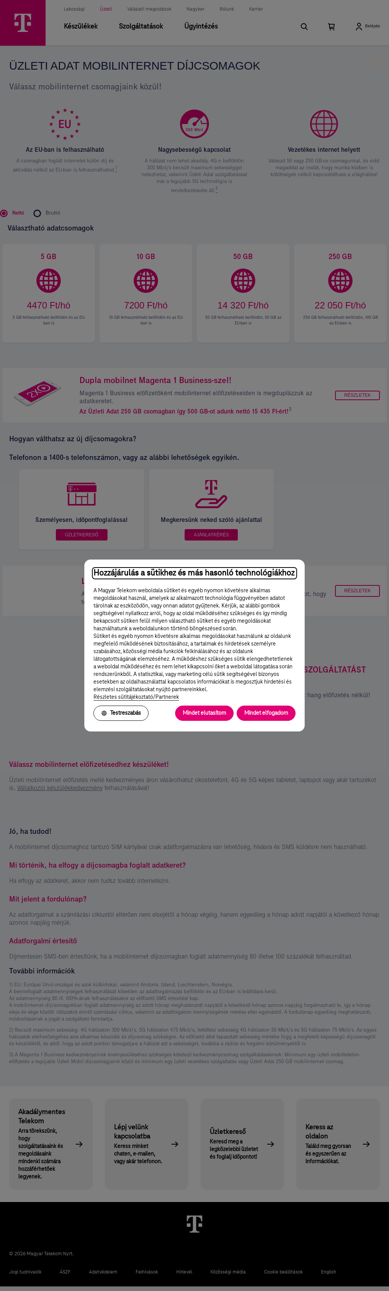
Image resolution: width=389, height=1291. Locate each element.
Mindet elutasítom (204, 713)
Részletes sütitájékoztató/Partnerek (136, 697)
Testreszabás (121, 713)
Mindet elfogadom (266, 713)
